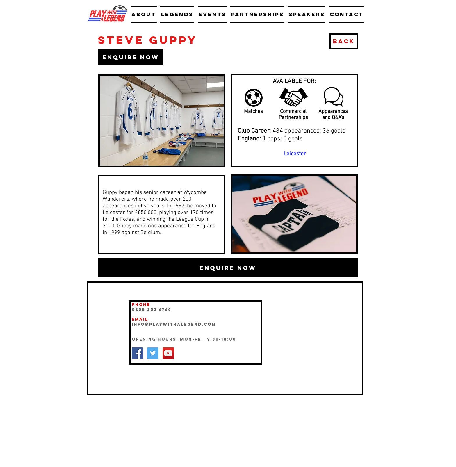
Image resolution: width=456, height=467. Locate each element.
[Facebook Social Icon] (137, 353)
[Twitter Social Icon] (152, 353)
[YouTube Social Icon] (168, 353)
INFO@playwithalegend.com (174, 324)
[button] (130, 57)
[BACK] (343, 41)
